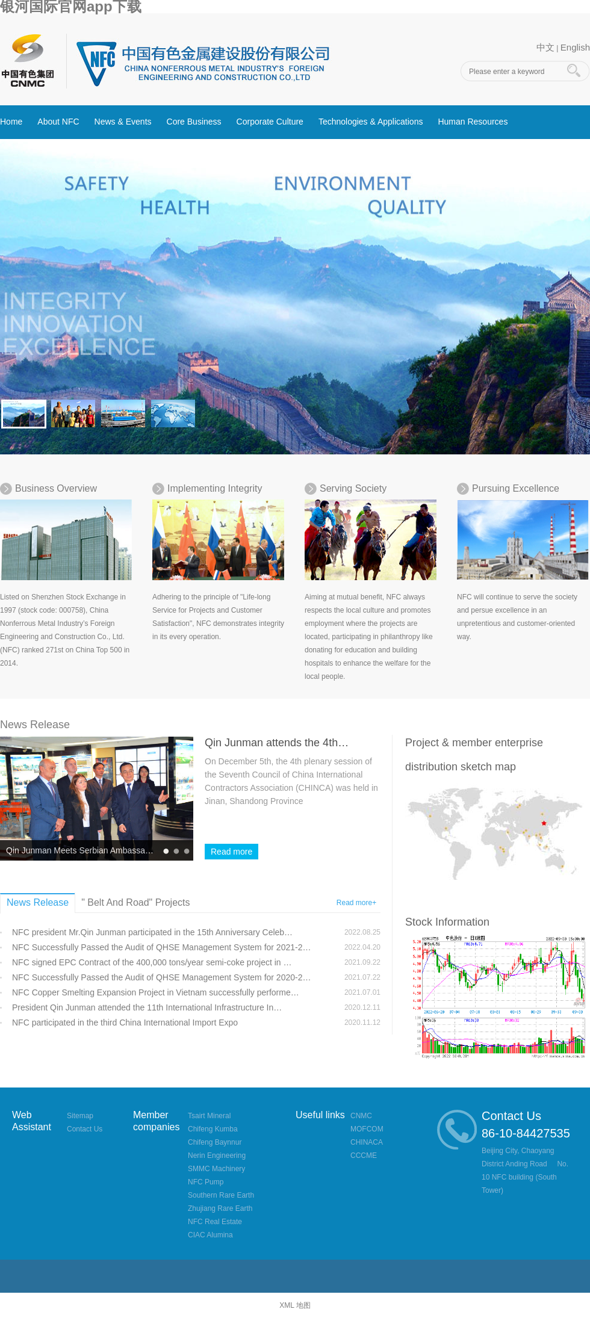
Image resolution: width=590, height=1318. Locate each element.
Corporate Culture (270, 121)
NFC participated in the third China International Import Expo (125, 1022)
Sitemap (80, 1116)
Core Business (194, 121)
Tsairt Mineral (209, 1116)
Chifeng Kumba (213, 1129)
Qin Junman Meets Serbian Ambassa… (80, 850)
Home (11, 121)
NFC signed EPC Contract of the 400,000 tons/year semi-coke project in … (152, 962)
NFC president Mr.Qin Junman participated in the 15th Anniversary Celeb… (152, 932)
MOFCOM (367, 1129)
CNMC (361, 1116)
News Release (35, 725)
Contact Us (84, 1129)
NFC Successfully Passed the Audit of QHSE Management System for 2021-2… (161, 947)
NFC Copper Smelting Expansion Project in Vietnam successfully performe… (155, 992)
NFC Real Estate (215, 1221)
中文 (545, 47)
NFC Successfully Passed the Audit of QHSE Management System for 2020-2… (161, 977)
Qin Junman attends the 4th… (277, 743)
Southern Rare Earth (221, 1195)
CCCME (363, 1155)
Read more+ (356, 903)
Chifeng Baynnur (214, 1142)
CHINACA (366, 1142)
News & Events (123, 121)
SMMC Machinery (216, 1169)
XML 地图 (295, 1305)
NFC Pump (205, 1182)
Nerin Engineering (217, 1155)
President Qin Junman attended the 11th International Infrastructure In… (147, 1007)
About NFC (58, 121)
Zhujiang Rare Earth (220, 1208)
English (575, 47)
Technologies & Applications (370, 121)
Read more (231, 851)
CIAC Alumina (210, 1235)
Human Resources (473, 121)
